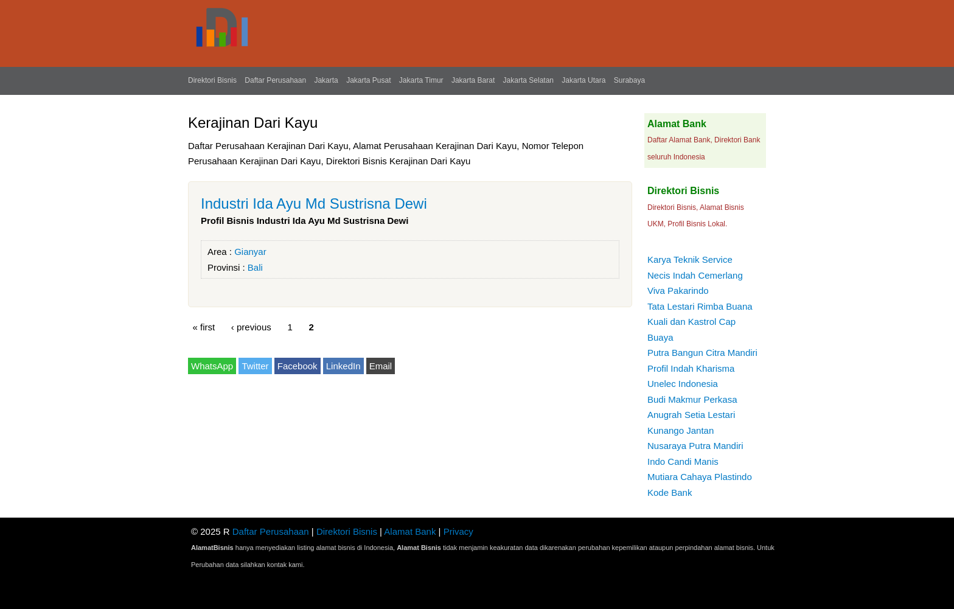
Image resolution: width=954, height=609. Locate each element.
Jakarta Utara (583, 80)
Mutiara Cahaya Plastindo (699, 477)
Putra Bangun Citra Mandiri (702, 352)
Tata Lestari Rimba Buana (700, 306)
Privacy (458, 531)
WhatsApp (212, 366)
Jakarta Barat (473, 80)
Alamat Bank (410, 531)
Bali (255, 267)
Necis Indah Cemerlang (695, 275)
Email (380, 366)
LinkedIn (343, 366)
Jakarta (326, 80)
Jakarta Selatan (528, 80)
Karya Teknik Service (690, 259)
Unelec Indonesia (682, 383)
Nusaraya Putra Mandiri (695, 445)
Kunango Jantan (680, 430)
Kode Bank (669, 492)
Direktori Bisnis (212, 80)
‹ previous (251, 327)
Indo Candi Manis (683, 461)
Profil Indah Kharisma (690, 368)
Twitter (255, 366)
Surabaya (629, 80)
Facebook (297, 366)
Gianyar (250, 251)
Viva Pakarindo (678, 290)
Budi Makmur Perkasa (692, 399)
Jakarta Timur (421, 80)
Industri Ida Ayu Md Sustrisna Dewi (314, 203)
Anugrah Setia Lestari (691, 414)
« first (204, 327)
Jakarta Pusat (368, 80)
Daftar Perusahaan (275, 80)
